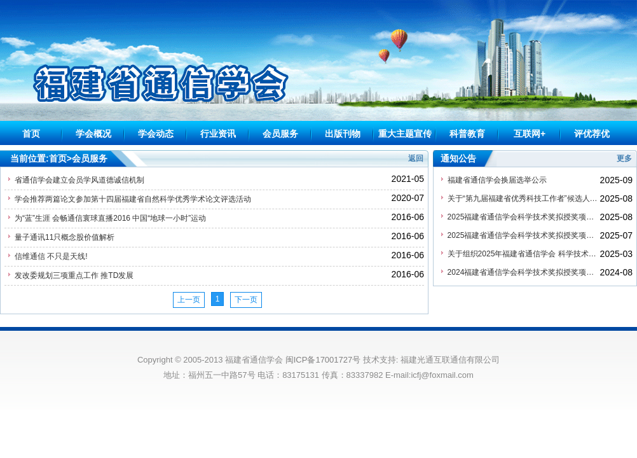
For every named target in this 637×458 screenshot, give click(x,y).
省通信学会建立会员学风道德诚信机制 (79, 180)
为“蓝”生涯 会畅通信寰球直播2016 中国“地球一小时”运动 (110, 218)
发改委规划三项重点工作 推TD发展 (74, 275)
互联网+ (529, 133)
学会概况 (93, 133)
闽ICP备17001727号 (323, 359)
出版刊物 (342, 133)
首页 (31, 133)
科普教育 (467, 133)
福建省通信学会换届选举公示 (497, 180)
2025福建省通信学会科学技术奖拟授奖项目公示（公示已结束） (524, 216)
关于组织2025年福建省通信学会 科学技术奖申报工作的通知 (524, 253)
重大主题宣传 (405, 133)
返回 (415, 158)
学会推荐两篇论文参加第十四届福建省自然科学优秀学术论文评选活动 (133, 199)
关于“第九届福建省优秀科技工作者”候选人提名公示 (524, 198)
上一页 (188, 299)
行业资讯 (218, 133)
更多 (624, 158)
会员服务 (280, 133)
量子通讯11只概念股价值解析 (64, 237)
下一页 (246, 299)
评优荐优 (592, 133)
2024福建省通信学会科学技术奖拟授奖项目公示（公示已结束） (524, 272)
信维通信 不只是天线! (51, 256)
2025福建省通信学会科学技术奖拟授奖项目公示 (524, 235)
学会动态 (156, 133)
